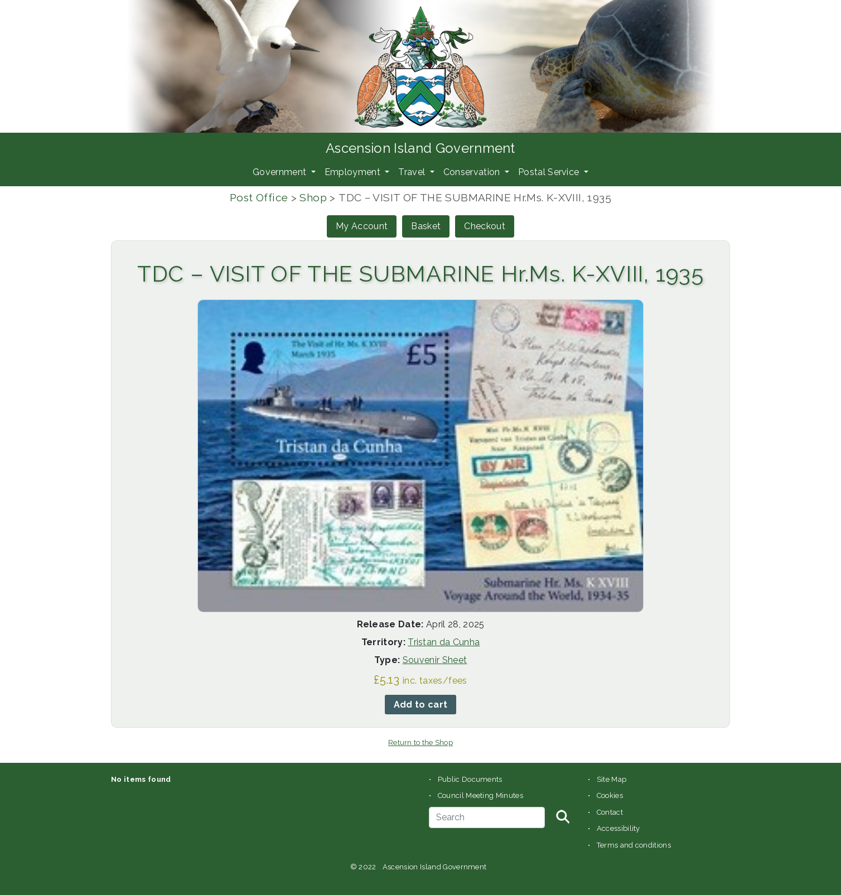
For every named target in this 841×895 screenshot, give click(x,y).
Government (281, 172)
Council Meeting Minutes (480, 795)
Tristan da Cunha (444, 642)
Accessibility (618, 828)
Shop (313, 197)
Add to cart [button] (421, 704)
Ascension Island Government (420, 148)
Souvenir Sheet (435, 660)
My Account (362, 226)
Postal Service (550, 172)
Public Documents (470, 779)
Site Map (612, 779)
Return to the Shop (420, 742)
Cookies (610, 795)
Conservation (472, 172)
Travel (412, 172)
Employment (354, 172)
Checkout (484, 226)
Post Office (259, 197)
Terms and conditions (634, 845)
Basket (426, 226)
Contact (610, 812)
